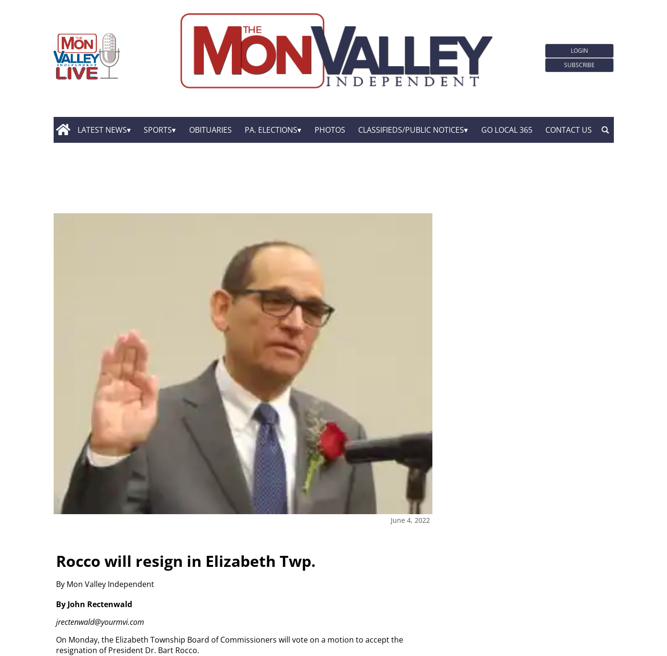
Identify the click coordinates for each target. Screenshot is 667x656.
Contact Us (568, 130)
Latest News (102, 130)
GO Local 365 (506, 130)
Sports (158, 130)
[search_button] (605, 130)
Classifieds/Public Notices (411, 130)
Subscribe (579, 65)
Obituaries (210, 130)
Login (579, 50)
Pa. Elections (271, 130)
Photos (330, 130)
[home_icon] (63, 130)
